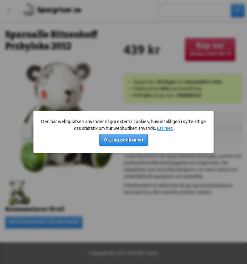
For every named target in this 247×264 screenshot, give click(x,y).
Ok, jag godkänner (124, 139)
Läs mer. (165, 128)
